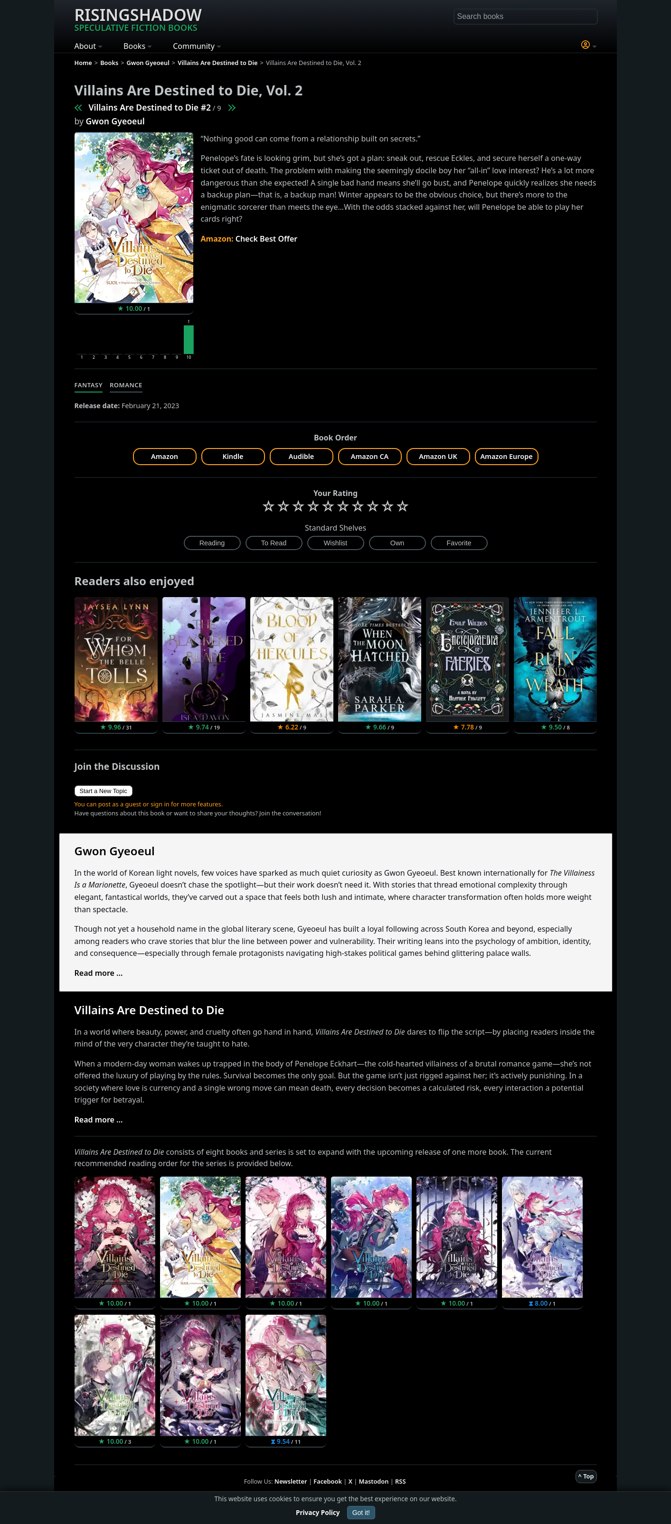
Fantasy (89, 385)
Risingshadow (138, 18)
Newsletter (290, 1481)
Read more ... (99, 973)
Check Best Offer (267, 239)
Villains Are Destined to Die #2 (150, 107)
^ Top (586, 1476)
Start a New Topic (103, 791)
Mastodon (374, 1481)
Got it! (361, 1512)
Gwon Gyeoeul (115, 121)
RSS (400, 1481)
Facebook (327, 1481)
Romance (126, 385)
